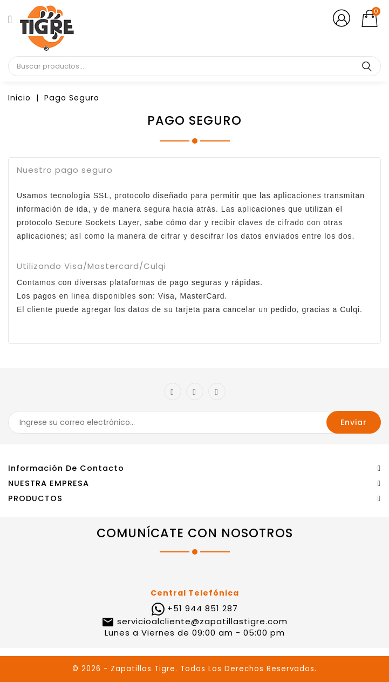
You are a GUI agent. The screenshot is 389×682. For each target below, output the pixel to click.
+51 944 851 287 (202, 608)
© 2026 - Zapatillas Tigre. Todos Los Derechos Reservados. (194, 669)
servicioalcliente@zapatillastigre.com (201, 621)
